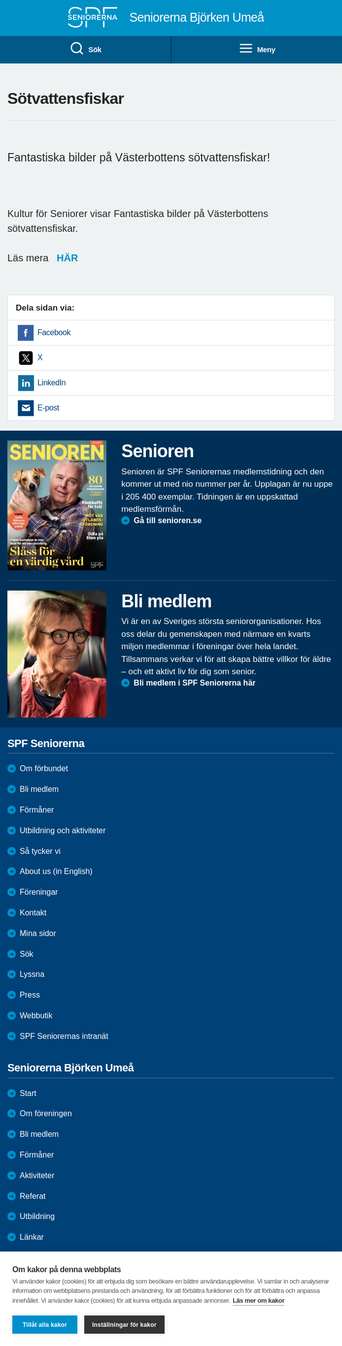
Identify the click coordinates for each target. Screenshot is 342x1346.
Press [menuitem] (30, 995)
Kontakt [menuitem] (33, 912)
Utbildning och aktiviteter (62, 830)
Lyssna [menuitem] (32, 974)
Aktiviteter (37, 1175)
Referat (32, 1196)
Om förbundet (44, 768)
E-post (48, 408)
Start (28, 1093)
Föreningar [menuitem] (39, 892)
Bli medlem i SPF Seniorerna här (194, 683)
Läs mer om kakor (258, 1300)
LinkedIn (51, 382)
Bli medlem (39, 789)
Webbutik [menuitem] (36, 1015)
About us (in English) (56, 871)
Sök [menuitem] (85, 49)
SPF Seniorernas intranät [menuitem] (64, 1036)
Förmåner (37, 810)
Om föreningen (46, 1113)
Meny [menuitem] (257, 49)
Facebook (53, 332)
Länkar (32, 1237)
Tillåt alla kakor (45, 1324)
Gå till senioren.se (168, 520)
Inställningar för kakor (124, 1324)
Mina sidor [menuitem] (38, 933)
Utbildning (37, 1216)
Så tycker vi (40, 851)
